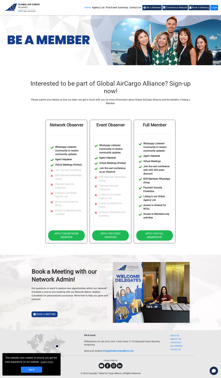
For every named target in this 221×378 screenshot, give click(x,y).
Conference (175, 342)
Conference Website (175, 7)
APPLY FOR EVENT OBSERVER (110, 235)
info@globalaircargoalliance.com (118, 351)
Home (88, 7)
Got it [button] (31, 369)
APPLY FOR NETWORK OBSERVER (66, 235)
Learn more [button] (47, 362)
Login (214, 7)
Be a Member (152, 7)
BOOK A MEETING (44, 314)
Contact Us (135, 7)
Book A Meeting (199, 7)
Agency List (98, 7)
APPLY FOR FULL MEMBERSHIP (154, 235)
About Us (174, 335)
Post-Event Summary (117, 7)
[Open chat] (214, 371)
